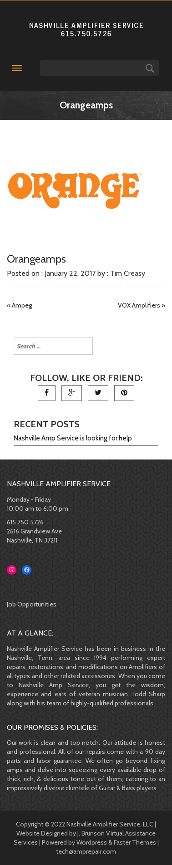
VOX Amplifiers (139, 305)
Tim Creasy (127, 273)
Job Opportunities (31, 604)
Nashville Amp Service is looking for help (73, 438)
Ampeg (22, 305)
